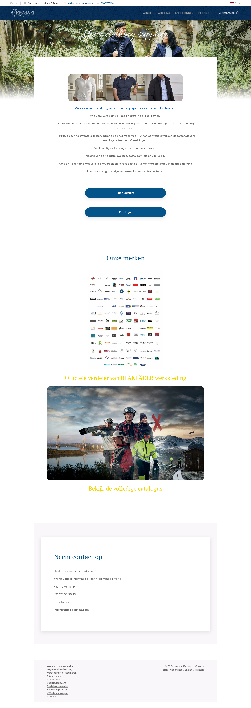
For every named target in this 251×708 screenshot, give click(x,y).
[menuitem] (148, 13)
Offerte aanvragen (57, 693)
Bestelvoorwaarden (57, 686)
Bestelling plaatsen (57, 689)
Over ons (52, 696)
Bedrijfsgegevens (56, 682)
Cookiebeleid (54, 679)
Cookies (199, 666)
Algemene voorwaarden (60, 666)
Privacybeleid (54, 676)
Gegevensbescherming (59, 669)
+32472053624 (106, 3)
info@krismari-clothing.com (80, 3)
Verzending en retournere (61, 672)
